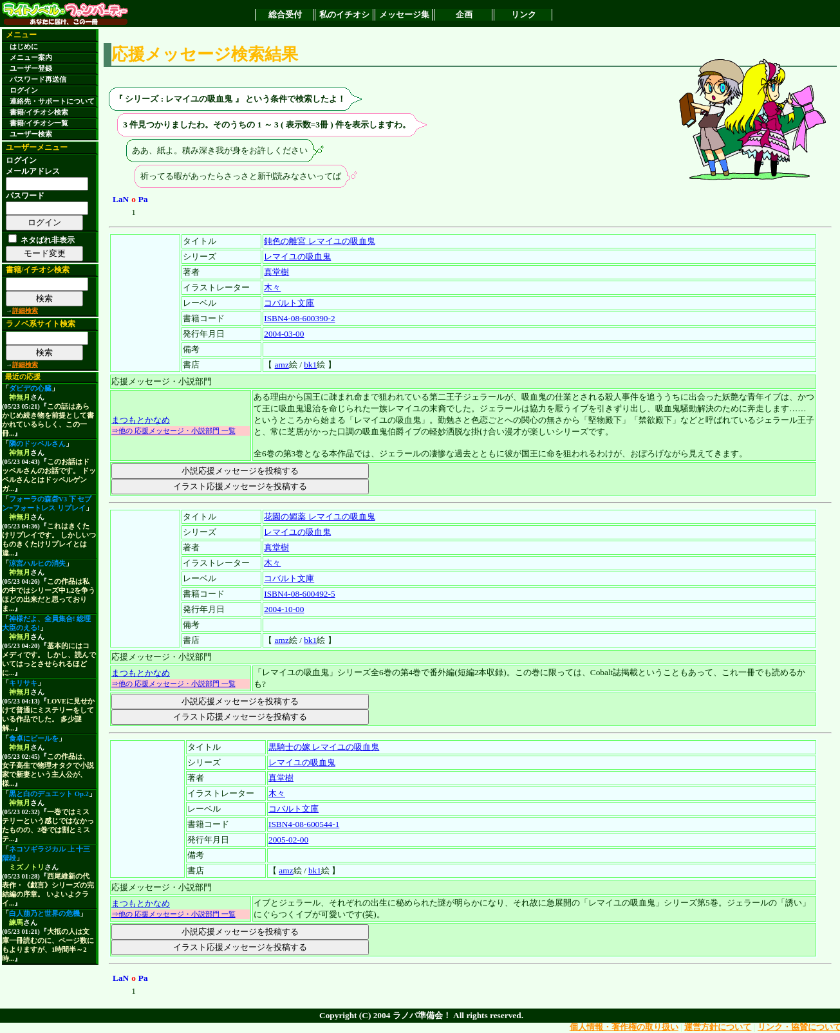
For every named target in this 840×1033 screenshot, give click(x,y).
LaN (121, 199)
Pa (143, 199)
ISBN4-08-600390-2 (299, 318)
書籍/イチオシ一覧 (39, 123)
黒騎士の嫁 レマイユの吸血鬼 (323, 747)
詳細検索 (25, 310)
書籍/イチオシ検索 (39, 112)
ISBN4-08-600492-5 (299, 594)
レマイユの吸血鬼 (297, 256)
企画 (464, 14)
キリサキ (23, 683)
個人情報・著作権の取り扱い (624, 1027)
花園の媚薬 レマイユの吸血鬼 (319, 516)
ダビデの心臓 (30, 388)
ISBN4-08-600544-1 (303, 824)
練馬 (16, 922)
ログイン (24, 90)
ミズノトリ (26, 867)
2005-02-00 (288, 839)
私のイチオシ (344, 14)
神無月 (19, 397)
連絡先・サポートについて (52, 101)
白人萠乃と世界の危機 (44, 913)
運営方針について (717, 1027)
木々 (272, 287)
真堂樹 (276, 272)
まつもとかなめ (140, 420)
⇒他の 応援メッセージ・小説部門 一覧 (173, 430)
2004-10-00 (284, 609)
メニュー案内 (31, 57)
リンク (523, 14)
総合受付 (285, 14)
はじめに (24, 46)
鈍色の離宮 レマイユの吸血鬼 (319, 241)
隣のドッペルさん (37, 443)
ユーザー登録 (31, 68)
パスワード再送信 (38, 79)
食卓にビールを (34, 738)
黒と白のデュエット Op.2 (49, 793)
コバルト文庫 (289, 303)
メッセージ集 (404, 14)
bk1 (310, 364)
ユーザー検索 (31, 134)
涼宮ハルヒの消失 (37, 563)
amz (282, 364)
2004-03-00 (284, 334)
